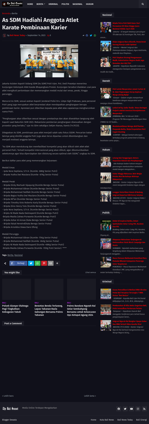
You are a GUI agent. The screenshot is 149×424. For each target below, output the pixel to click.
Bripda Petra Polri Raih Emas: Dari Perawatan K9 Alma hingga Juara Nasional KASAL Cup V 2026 (126, 26)
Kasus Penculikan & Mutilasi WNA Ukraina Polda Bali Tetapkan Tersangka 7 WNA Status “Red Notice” (130, 293)
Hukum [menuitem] (89, 4)
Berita (14, 14)
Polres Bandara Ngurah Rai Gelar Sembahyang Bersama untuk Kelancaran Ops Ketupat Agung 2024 (81, 310)
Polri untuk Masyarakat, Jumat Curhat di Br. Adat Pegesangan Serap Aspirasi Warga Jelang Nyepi (129, 92)
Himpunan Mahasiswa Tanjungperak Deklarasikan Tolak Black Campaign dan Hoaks (129, 242)
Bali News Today (125, 420)
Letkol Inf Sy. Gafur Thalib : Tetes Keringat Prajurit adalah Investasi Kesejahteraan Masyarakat (130, 110)
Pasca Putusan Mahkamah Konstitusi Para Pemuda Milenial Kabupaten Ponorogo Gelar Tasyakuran (130, 261)
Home (93, 420)
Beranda (6, 14)
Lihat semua (90, 272)
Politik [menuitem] (65, 4)
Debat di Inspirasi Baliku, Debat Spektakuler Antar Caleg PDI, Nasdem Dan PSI (128, 224)
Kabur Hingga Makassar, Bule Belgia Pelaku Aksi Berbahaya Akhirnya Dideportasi (127, 176)
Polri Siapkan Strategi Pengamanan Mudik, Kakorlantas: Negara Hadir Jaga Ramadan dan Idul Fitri (128, 60)
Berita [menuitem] (40, 4)
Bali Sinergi (141, 420)
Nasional (18, 255)
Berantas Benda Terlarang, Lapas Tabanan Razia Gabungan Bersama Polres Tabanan (49, 310)
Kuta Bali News (107, 420)
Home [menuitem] (30, 4)
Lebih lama (89, 396)
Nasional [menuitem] (78, 4)
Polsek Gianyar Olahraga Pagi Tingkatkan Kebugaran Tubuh (15, 308)
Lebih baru (9, 396)
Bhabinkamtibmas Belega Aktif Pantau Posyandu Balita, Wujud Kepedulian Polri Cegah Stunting (129, 129)
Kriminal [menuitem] (53, 4)
